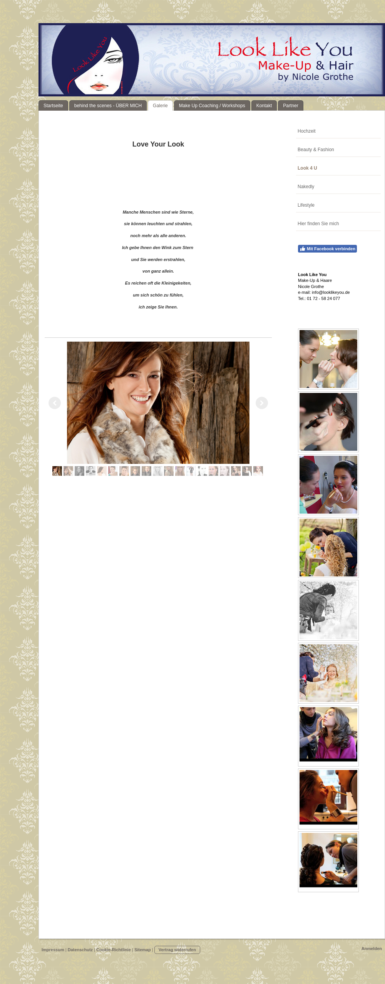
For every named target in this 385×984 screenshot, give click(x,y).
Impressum (53, 949)
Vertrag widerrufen (177, 949)
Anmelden (372, 948)
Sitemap (142, 949)
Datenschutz (80, 949)
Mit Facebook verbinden (327, 249)
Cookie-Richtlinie (113, 949)
